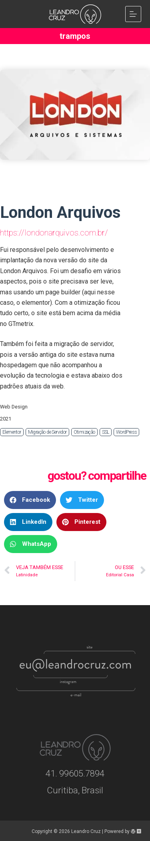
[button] (30, 500)
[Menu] (133, 14)
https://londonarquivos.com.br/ (54, 232)
